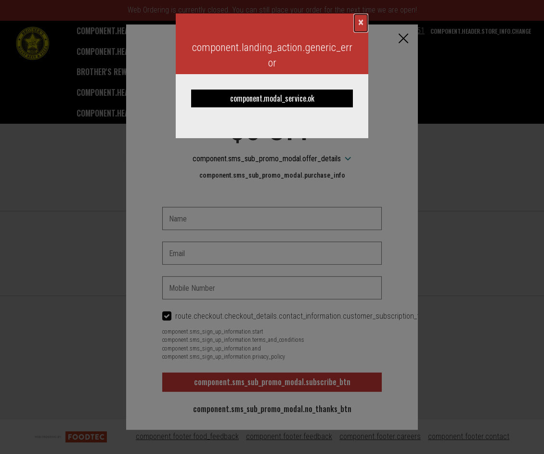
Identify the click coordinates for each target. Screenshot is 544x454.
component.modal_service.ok (272, 98)
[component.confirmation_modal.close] (360, 23)
